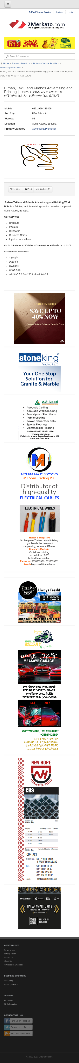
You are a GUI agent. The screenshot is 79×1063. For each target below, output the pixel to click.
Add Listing (8, 981)
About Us (8, 961)
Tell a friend (15, 189)
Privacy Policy (10, 954)
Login (70, 12)
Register (59, 12)
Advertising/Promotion (10, 67)
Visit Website (43, 189)
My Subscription (10, 1004)
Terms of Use (9, 950)
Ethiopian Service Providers (46, 63)
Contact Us (8, 957)
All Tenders (8, 1000)
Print (28, 189)
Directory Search (11, 984)
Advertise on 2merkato (13, 965)
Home (6, 63)
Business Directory (21, 63)
